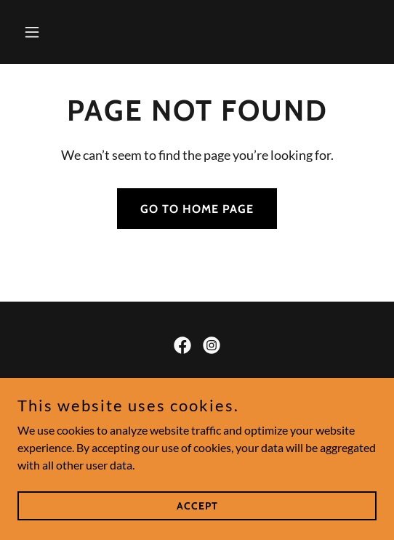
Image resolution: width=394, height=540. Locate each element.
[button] (44, 32)
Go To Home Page (197, 209)
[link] (182, 345)
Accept (197, 505)
